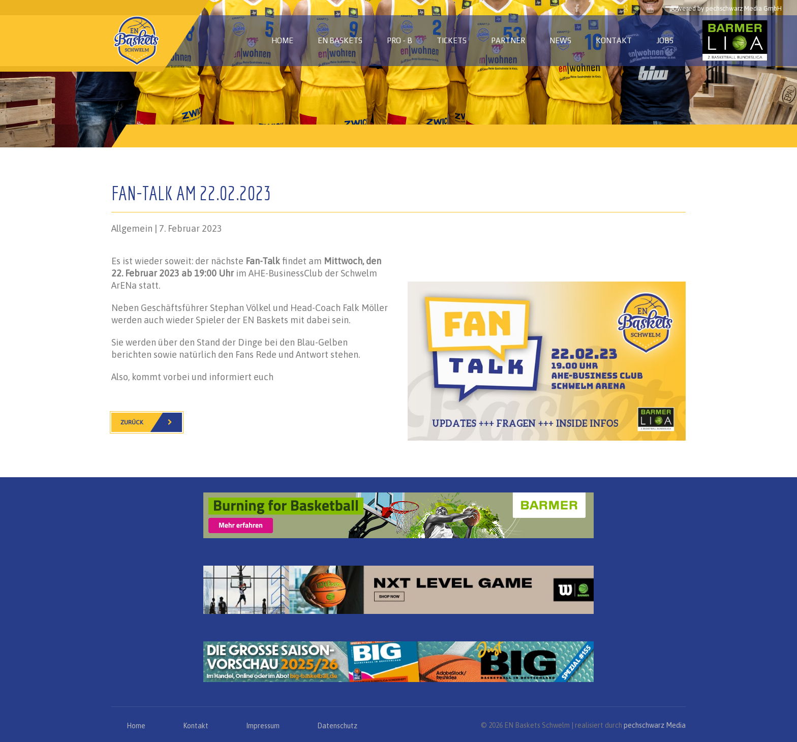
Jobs (664, 40)
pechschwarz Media (655, 725)
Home (282, 40)
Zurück (151, 422)
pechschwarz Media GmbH (744, 8)
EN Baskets (340, 40)
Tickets (452, 40)
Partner (508, 40)
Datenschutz (337, 726)
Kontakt (614, 40)
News (560, 40)
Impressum (263, 726)
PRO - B (399, 40)
